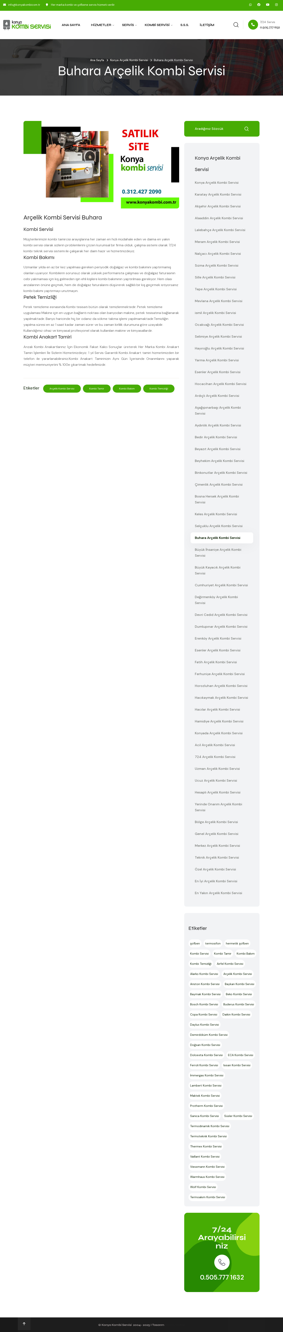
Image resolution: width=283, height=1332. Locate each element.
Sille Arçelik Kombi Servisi (215, 277)
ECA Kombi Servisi (240, 1055)
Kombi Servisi (157, 25)
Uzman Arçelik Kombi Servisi (217, 768)
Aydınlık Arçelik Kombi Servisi (218, 425)
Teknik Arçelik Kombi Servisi (217, 857)
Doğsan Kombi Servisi (205, 1045)
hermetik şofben (237, 943)
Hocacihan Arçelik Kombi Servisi (220, 384)
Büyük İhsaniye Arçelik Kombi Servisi (218, 552)
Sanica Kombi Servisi (204, 1116)
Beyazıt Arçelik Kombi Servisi (217, 449)
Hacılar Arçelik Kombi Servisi (217, 709)
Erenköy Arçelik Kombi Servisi (218, 638)
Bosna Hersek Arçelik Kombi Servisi (217, 499)
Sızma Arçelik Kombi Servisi (216, 265)
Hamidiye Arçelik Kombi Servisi (219, 721)
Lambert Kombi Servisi (205, 1085)
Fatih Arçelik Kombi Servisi (216, 662)
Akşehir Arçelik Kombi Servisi (218, 206)
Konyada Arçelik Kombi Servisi (219, 733)
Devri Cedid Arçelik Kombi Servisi (221, 615)
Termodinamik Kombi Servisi (209, 1126)
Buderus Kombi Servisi (238, 1004)
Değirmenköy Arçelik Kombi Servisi (216, 600)
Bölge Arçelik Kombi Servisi (216, 822)
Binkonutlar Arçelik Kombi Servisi (221, 472)
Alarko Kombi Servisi (204, 974)
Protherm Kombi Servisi (206, 1106)
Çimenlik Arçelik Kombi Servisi (219, 484)
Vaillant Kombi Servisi (205, 1156)
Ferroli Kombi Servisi (204, 1065)
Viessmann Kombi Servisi (207, 1167)
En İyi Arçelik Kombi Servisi (216, 881)
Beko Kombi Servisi (239, 994)
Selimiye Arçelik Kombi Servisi (218, 336)
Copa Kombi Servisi (203, 1014)
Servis (128, 25)
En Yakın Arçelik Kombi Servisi (218, 893)
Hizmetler (101, 25)
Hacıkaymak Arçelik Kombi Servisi (221, 697)
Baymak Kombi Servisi (205, 994)
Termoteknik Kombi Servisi (208, 1136)
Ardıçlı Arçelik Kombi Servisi (217, 395)
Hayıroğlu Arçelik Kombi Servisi (219, 348)
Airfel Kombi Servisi (230, 964)
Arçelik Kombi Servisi (61, 388)
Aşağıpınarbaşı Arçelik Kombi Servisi (218, 410)
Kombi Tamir (96, 388)
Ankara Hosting (175, 1325)
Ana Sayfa (71, 25)
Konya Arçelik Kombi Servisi (129, 60)
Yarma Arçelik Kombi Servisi (217, 360)
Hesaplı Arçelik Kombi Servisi (217, 792)
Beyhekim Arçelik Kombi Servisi (219, 461)
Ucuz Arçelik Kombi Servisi (216, 780)
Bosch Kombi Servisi (204, 1004)
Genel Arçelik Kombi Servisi (216, 834)
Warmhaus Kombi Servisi (207, 1177)
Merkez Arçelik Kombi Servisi (217, 845)
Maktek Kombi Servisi (205, 1096)
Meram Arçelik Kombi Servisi (217, 242)
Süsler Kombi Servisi (238, 1116)
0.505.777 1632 (222, 1277)
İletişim (207, 25)
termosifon (213, 943)
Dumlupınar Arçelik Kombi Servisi (221, 626)
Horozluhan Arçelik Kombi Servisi (221, 686)
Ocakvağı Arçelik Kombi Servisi (219, 324)
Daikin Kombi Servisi (236, 1014)
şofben (195, 943)
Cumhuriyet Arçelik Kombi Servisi (221, 585)
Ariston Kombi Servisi (205, 984)
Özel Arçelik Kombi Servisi (215, 869)
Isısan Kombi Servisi (236, 1065)
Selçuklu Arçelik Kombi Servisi (219, 526)
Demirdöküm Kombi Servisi (209, 1035)
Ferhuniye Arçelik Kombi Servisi (220, 674)
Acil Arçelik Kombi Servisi (215, 745)
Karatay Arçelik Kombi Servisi (218, 194)
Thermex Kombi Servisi (206, 1146)
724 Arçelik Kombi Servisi (215, 757)
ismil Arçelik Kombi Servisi (215, 313)
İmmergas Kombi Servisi (206, 1075)
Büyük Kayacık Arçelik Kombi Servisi (217, 570)
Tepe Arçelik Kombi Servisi (216, 289)
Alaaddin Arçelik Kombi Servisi (219, 218)
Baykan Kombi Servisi (239, 984)
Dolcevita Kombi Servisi (206, 1055)
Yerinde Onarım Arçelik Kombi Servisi (218, 807)
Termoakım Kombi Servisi (207, 1197)
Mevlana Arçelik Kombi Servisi (218, 301)
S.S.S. (184, 25)
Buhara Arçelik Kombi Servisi (217, 538)
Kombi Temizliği (159, 388)
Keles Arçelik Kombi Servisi (216, 514)
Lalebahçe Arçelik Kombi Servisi (220, 230)
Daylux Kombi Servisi (204, 1024)
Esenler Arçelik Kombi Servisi (217, 372)
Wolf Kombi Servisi (203, 1187)
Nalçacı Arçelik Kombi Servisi (218, 253)
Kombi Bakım (127, 388)
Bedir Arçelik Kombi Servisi (216, 437)
